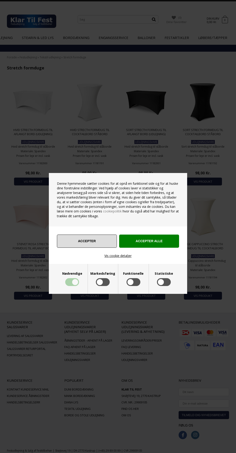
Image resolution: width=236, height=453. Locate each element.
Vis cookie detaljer (118, 255)
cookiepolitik (112, 211)
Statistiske (164, 273)
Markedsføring (102, 273)
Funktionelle (133, 273)
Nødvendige (72, 273)
